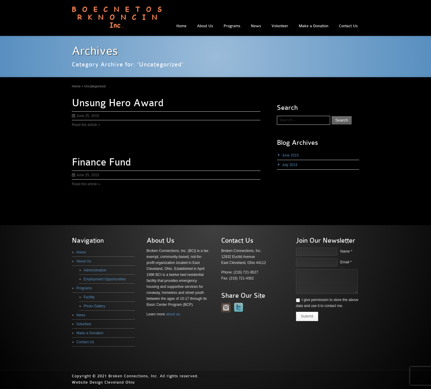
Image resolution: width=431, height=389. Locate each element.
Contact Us (348, 26)
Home (181, 26)
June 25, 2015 (85, 116)
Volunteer (279, 26)
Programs (232, 26)
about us (173, 314)
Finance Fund (101, 162)
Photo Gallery (94, 306)
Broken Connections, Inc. (133, 376)
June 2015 (290, 155)
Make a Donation (313, 26)
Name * (346, 251)
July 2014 (289, 165)
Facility (89, 297)
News (256, 26)
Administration (95, 270)
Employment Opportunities (105, 279)
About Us (205, 26)
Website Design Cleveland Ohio (103, 382)
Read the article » (86, 125)
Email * (346, 262)
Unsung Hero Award (117, 103)
